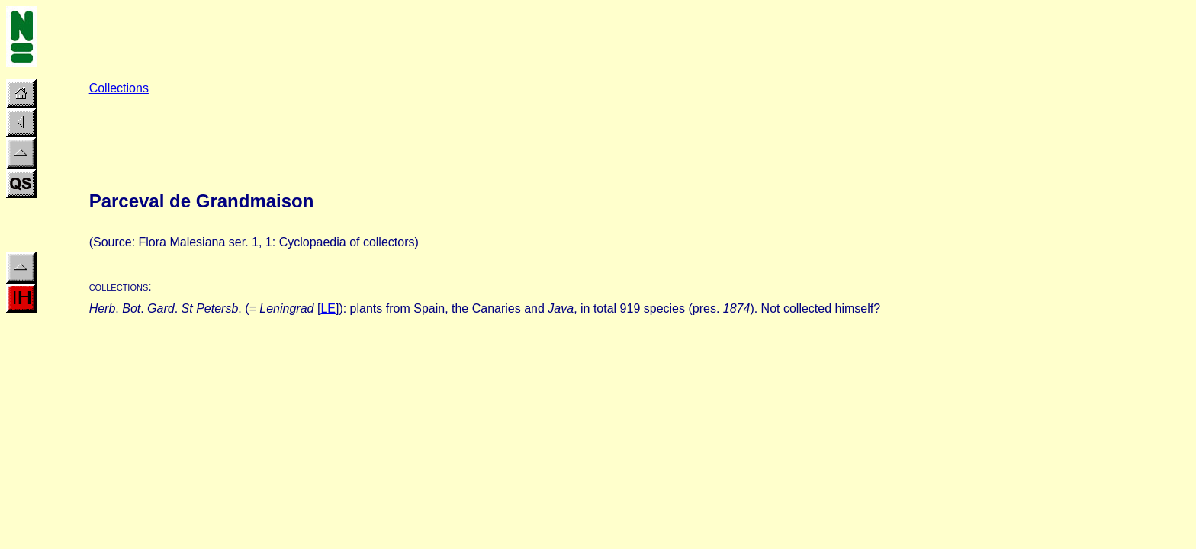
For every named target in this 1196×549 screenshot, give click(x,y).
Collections (119, 88)
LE (328, 308)
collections (119, 286)
